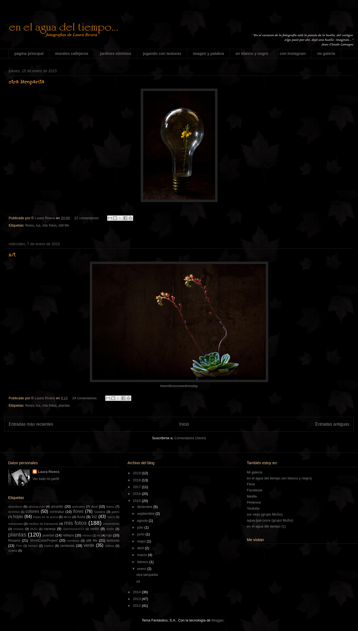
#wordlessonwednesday (179, 386)
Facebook (254, 490)
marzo (142, 555)
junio (141, 534)
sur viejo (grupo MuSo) (265, 514)
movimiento (111, 523)
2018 (137, 480)
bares (110, 506)
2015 (137, 501)
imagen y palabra (208, 53)
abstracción (36, 506)
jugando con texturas (162, 53)
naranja (49, 529)
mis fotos (49, 225)
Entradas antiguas (332, 424)
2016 (137, 494)
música (19, 528)
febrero (143, 562)
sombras (73, 540)
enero (142, 569)
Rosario (14, 540)
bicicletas (14, 511)
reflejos (68, 535)
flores (29, 225)
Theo (19, 545)
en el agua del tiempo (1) (266, 526)
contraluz (57, 512)
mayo (142, 541)
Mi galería (254, 472)
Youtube (253, 508)
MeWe (252, 496)
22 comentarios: (87, 218)
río (99, 535)
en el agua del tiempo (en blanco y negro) (279, 478)
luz (38, 225)
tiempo (33, 545)
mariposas (15, 523)
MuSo (33, 529)
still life (64, 225)
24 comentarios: (85, 398)
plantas (64, 405)
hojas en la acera (45, 517)
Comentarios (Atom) (190, 438)
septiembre (146, 513)
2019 (137, 473)
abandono (15, 506)
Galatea (99, 511)
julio (141, 527)
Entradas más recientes (31, 424)
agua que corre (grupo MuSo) (270, 520)
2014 (137, 592)
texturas (113, 540)
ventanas (67, 546)
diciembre (145, 507)
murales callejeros (71, 53)
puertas (48, 535)
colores (32, 511)
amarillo (57, 506)
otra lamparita (26, 81)
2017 (137, 487)
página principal (28, 53)
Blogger (217, 620)
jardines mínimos (115, 53)
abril (141, 548)
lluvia (81, 517)
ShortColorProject (44, 540)
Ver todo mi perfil (46, 479)
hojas (18, 516)
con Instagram (293, 53)
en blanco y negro (252, 53)
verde (89, 545)
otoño (94, 529)
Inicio (184, 424)
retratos (87, 535)
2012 (137, 606)
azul (94, 506)
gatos (115, 511)
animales (78, 506)
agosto (143, 521)
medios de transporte (43, 523)
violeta (12, 550)
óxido (110, 528)
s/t (12, 254)
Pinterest (254, 502)
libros (67, 517)
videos (109, 545)
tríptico (49, 545)
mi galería (326, 53)
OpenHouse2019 (73, 529)
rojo (109, 535)
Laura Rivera (48, 472)
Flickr (251, 484)
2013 (137, 599)
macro (111, 517)
